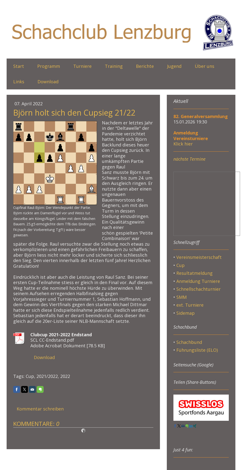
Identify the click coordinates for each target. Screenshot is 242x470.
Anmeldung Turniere (198, 281)
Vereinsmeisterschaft (199, 257)
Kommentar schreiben (40, 409)
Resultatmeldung (194, 273)
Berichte (145, 66)
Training (114, 66)
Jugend (174, 66)
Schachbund (189, 342)
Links (18, 81)
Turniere (82, 66)
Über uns (204, 66)
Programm (48, 66)
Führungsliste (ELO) (197, 350)
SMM (182, 297)
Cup (180, 265)
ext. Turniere (190, 305)
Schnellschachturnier (198, 289)
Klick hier (183, 144)
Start (18, 66)
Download (48, 81)
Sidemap (185, 313)
